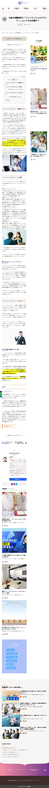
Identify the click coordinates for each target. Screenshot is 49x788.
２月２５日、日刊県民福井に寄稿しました (10, 754)
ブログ (8, 9)
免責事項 (45, 770)
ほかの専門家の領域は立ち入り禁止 (14, 96)
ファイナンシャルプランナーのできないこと (14, 93)
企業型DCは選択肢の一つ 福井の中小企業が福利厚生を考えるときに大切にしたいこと (33, 704)
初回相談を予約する (8, 426)
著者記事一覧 (17, 479)
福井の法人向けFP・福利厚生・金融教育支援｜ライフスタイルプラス (28, 780)
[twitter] (16, 484)
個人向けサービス (27, 9)
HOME (3, 9)
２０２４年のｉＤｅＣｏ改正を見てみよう (8, 443)
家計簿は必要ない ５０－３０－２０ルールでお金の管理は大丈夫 (38, 112)
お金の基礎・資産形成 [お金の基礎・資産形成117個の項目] (13, 653)
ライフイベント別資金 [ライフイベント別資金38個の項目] (13, 657)
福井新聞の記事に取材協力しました (9, 747)
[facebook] (12, 484)
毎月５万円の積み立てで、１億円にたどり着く (19, 443)
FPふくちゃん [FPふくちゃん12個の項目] (11, 650)
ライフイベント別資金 (34, 152)
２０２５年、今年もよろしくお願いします (10, 756)
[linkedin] (1, 396)
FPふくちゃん (20, 24)
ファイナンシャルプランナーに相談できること (14, 83)
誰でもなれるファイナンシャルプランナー (15, 89)
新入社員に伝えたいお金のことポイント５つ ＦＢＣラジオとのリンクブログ (14, 628)
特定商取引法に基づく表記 (34, 770)
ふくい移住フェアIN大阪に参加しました (10, 752)
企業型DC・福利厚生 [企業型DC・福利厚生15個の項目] (13, 660)
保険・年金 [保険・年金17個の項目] (11, 664)
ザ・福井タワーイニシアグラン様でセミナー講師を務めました (14, 750)
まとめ (7, 100)
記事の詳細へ (25, 696)
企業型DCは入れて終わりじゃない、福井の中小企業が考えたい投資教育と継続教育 (33, 728)
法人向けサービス (17, 9)
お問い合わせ (45, 9)
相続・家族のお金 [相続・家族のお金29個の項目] (12, 668)
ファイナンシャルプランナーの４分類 (13, 87)
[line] (1, 394)
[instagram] (14, 484)
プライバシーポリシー (21, 770)
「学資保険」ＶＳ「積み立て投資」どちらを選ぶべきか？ (38, 155)
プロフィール (35, 9)
